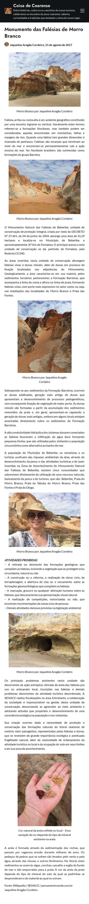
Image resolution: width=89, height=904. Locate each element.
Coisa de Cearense (31, 5)
